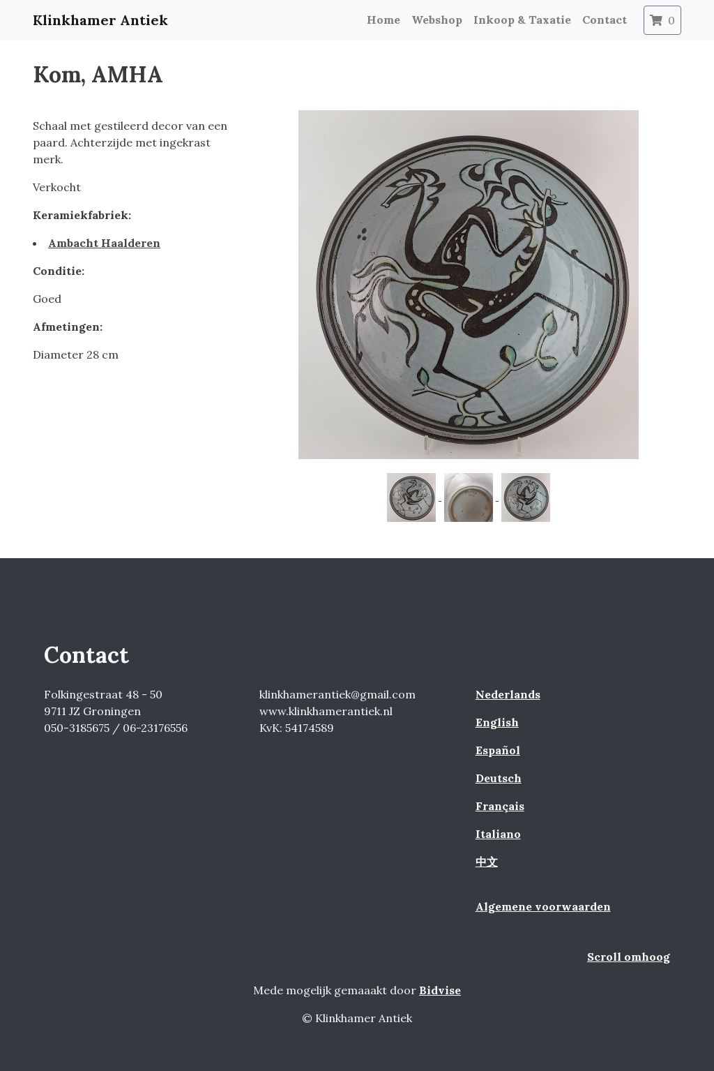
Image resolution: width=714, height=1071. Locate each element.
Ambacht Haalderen (104, 243)
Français (500, 806)
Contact (604, 20)
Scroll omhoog (628, 957)
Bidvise (440, 990)
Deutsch (499, 778)
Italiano (498, 834)
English (497, 722)
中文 (487, 862)
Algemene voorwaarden (543, 906)
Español (498, 750)
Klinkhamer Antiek (100, 20)
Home (383, 20)
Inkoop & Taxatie (522, 20)
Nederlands (508, 694)
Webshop (436, 20)
